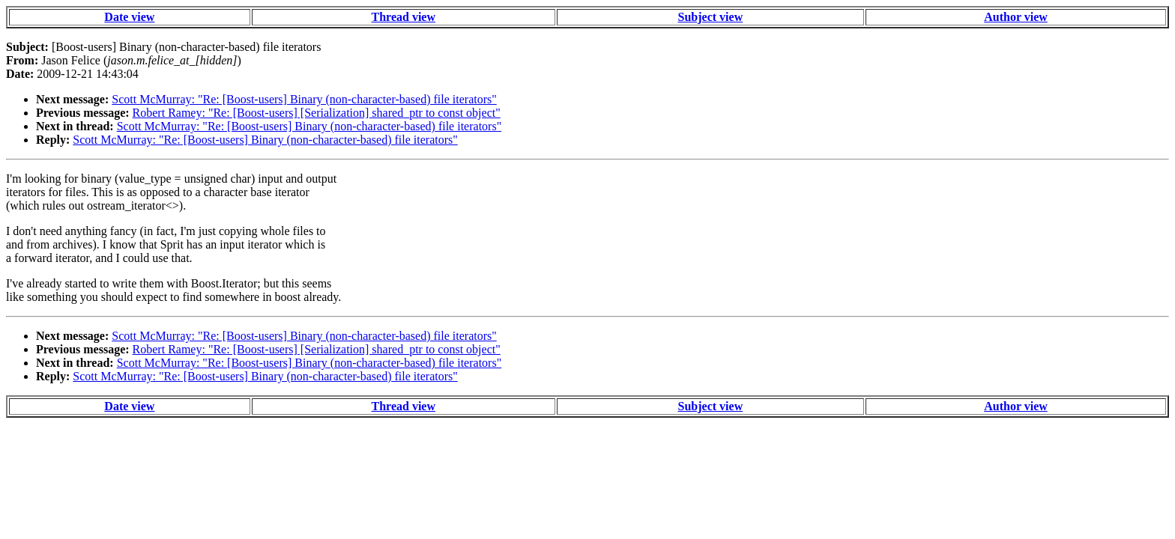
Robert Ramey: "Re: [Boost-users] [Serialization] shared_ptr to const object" (317, 112)
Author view (1016, 16)
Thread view (403, 16)
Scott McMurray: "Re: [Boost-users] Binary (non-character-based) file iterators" (304, 99)
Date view (129, 16)
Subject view (710, 16)
